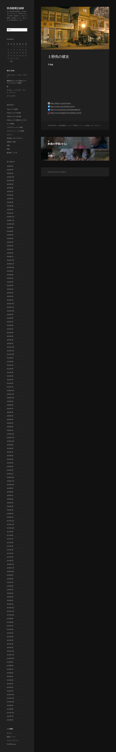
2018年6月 (10, 499)
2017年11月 (10, 524)
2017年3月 (10, 553)
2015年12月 (10, 607)
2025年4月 (10, 202)
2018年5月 (10, 503)
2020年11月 (10, 394)
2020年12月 (10, 390)
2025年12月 (10, 177)
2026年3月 (10, 166)
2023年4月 (10, 289)
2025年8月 (10, 188)
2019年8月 (10, 448)
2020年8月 (10, 405)
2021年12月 (10, 347)
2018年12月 (10, 477)
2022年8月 (10, 318)
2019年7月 (10, 452)
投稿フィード (11, 737)
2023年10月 (10, 267)
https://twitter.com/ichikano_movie (62, 106)
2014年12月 (10, 651)
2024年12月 (10, 217)
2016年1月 (10, 604)
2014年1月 (10, 691)
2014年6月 (10, 673)
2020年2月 (10, 426)
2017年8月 (10, 535)
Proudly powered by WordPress (57, 172)
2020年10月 (10, 398)
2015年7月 (10, 626)
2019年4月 (10, 463)
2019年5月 (10, 459)
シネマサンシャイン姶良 (15, 127)
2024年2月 (10, 253)
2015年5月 (10, 633)
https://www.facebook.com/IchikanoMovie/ (65, 109)
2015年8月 (10, 622)
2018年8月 (10, 492)
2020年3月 (10, 423)
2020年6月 (10, 412)
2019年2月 (10, 470)
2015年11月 (10, 611)
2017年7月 (10, 539)
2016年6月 (10, 586)
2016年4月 (10, 593)
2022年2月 (10, 340)
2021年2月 (10, 383)
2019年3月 (10, 466)
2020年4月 (10, 419)
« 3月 (11, 61)
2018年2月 (10, 513)
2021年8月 (10, 361)
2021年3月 (10, 379)
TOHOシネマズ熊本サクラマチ (17, 120)
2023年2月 (10, 296)
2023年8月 (10, 274)
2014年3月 (10, 683)
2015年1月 (10, 647)
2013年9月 (10, 705)
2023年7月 (10, 278)
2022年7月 (10, 322)
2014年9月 (10, 662)
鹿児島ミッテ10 (12, 152)
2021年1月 (10, 387)
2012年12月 (10, 712)
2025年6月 (10, 195)
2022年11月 (10, 307)
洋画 (8, 145)
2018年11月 (10, 481)
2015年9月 (10, 618)
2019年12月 (10, 434)
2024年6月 (10, 238)
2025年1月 (10, 213)
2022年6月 (10, 325)
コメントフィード (12, 740)
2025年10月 (10, 180)
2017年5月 (10, 546)
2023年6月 (10, 282)
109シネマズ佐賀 (12, 109)
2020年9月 (10, 401)
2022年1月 (10, 343)
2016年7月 (10, 582)
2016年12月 (10, 564)
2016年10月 (10, 571)
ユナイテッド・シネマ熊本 (15, 131)
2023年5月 (10, 285)
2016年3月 (10, 597)
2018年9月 (10, 488)
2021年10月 (10, 354)
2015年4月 (10, 636)
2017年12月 (10, 521)
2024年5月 (10, 242)
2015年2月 (10, 644)
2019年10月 (10, 441)
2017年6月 (10, 542)
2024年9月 (10, 227)
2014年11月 (10, 655)
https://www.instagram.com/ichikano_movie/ (66, 113)
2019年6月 (10, 455)
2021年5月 (10, 372)
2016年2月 (10, 600)
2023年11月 (10, 264)
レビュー (10, 134)
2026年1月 (10, 173)
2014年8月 (10, 665)
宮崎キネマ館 (11, 142)
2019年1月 (10, 474)
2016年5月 (10, 589)
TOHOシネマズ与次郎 (14, 113)
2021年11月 (10, 350)
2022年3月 (10, 336)
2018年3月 (10, 510)
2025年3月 (10, 206)
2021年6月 (10, 369)
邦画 (8, 149)
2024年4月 (10, 246)
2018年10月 (10, 484)
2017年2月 (10, 557)
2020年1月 (10, 430)
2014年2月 (10, 687)
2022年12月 (10, 303)
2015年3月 (10, 640)
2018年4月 (10, 506)
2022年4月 (10, 332)
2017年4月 (10, 550)
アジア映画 (10, 124)
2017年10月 (10, 528)
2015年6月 (10, 629)
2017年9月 (10, 531)
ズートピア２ (11, 96)
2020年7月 (10, 408)
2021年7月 (10, 365)
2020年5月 (10, 416)
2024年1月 (10, 256)
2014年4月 (10, 680)
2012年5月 (10, 720)
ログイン (10, 733)
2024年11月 (10, 220)
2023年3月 (10, 293)
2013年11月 (10, 698)
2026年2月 (10, 169)
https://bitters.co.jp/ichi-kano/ (60, 103)
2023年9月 (10, 271)
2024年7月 (10, 235)
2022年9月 (10, 314)
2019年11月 (10, 437)
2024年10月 (10, 224)
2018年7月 (10, 495)
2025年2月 (10, 209)
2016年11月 (10, 568)
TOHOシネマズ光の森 (14, 116)
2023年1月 (10, 300)
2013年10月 (10, 702)
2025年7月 (10, 191)
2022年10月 (10, 311)
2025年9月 (10, 184)
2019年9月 (10, 445)
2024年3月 (10, 249)
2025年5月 (10, 198)
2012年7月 (10, 716)
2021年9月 (10, 358)
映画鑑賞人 (63, 125)
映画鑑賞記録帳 (15, 8)
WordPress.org (11, 744)
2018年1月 (10, 517)
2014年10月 (10, 658)
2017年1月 (10, 560)
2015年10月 (10, 615)
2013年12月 (10, 694)
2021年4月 (10, 376)
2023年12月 (10, 260)
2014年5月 (10, 676)
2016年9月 (10, 575)
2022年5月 (10, 329)
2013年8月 (10, 709)
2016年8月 (10, 579)
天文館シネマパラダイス (15, 138)
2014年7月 (10, 669)
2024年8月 (10, 231)
